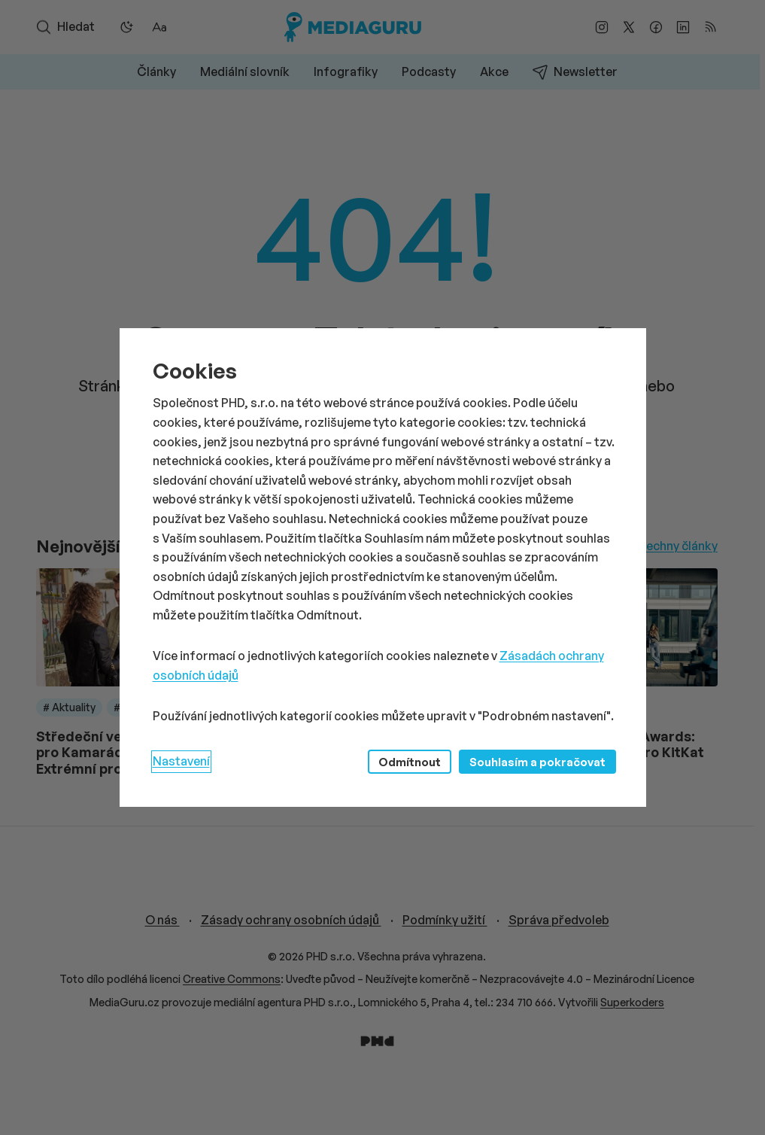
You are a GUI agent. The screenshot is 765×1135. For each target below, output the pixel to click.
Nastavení (181, 760)
